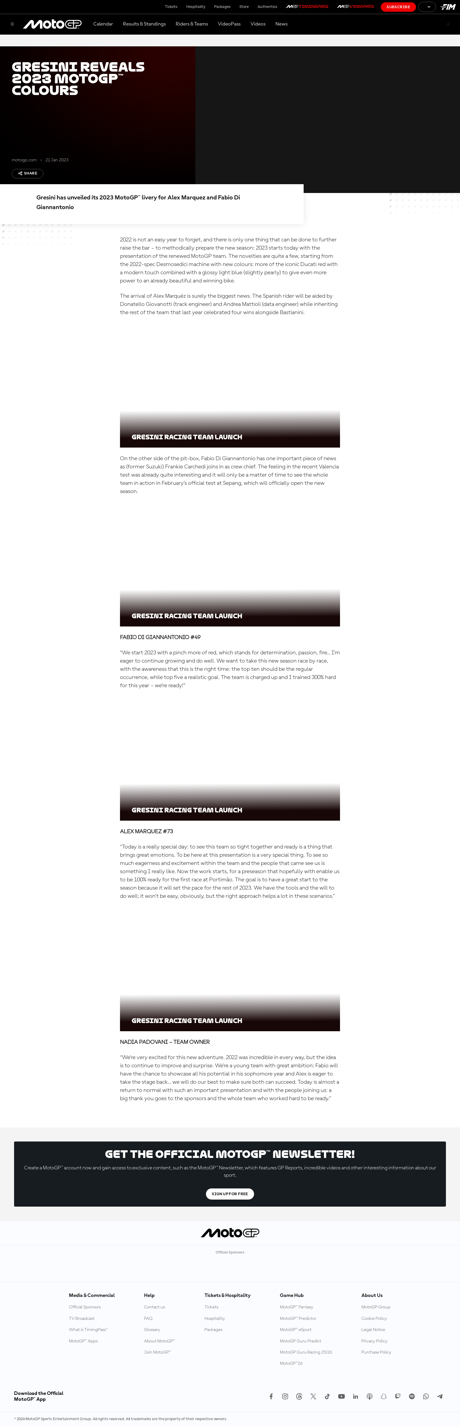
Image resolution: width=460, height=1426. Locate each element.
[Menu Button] (12, 24)
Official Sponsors (85, 1307)
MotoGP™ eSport (296, 1329)
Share (27, 173)
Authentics (267, 7)
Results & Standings (144, 24)
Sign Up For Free (230, 1194)
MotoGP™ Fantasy (296, 1307)
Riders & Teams (192, 24)
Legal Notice (373, 1329)
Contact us (154, 1307)
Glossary (152, 1329)
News (281, 24)
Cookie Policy (374, 1318)
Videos (258, 24)
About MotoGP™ (159, 1341)
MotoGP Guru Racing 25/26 (306, 1352)
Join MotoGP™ (157, 1352)
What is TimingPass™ (88, 1329)
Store (244, 7)
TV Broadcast (81, 1318)
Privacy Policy (374, 1341)
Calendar (103, 24)
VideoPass (229, 24)
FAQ (148, 1318)
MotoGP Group (375, 1307)
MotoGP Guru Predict (300, 1341)
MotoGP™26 (291, 1363)
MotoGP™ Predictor (298, 1318)
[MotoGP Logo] (52, 24)
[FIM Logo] (448, 7)
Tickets (171, 7)
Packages (222, 7)
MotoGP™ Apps (83, 1341)
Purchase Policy (376, 1352)
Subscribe (398, 7)
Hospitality (195, 7)
